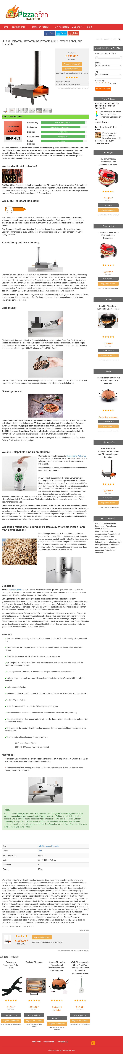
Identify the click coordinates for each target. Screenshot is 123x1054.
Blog (89, 27)
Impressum (36, 1042)
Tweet (63, 33)
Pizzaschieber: (15, 590)
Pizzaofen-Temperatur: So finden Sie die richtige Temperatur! (107, 106)
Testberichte (19, 27)
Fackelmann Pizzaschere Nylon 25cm (11, 965)
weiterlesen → (103, 122)
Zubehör (78, 27)
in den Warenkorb (71, 69)
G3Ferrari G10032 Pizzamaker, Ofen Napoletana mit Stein (108, 162)
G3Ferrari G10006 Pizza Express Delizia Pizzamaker (108, 235)
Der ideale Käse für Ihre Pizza (106, 128)
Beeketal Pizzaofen (34, 962)
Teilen (52, 33)
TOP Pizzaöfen (61, 27)
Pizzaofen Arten (40, 27)
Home (5, 27)
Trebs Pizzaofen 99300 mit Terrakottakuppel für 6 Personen (108, 381)
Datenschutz (48, 1042)
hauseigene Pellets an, (76, 456)
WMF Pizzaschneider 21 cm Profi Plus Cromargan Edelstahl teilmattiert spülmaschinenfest (80, 968)
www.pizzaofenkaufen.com (65, 1050)
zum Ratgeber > (11, 1016)
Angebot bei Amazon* (72, 64)
